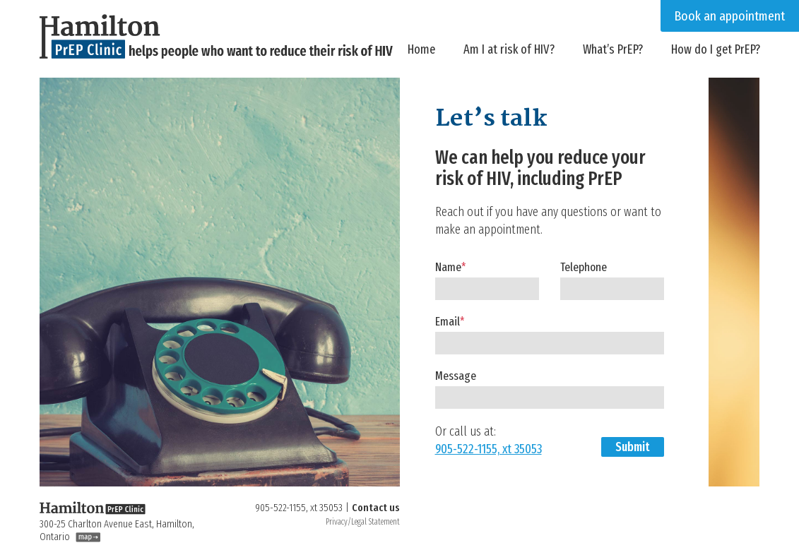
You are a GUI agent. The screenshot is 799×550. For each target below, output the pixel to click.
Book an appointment (730, 16)
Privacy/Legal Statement (363, 522)
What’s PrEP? (613, 49)
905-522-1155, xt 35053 (488, 449)
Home (421, 49)
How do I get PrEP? (715, 49)
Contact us (376, 507)
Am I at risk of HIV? (509, 49)
